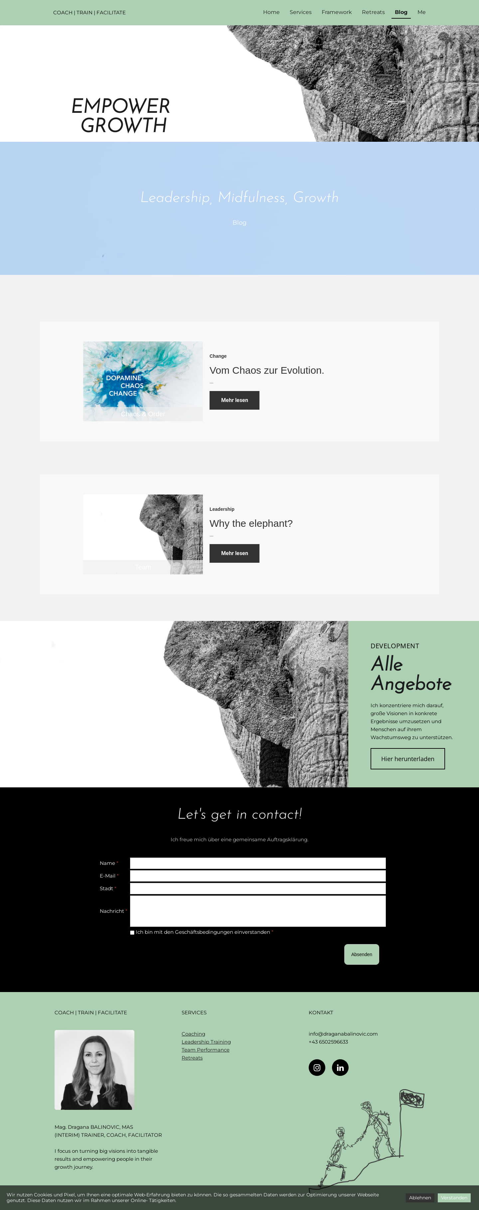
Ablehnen (420, 1198)
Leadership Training (206, 1042)
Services (301, 12)
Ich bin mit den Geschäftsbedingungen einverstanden (201, 932)
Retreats (373, 12)
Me (421, 12)
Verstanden (454, 1198)
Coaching (193, 1034)
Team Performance (206, 1050)
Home (271, 12)
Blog (401, 12)
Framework (337, 12)
